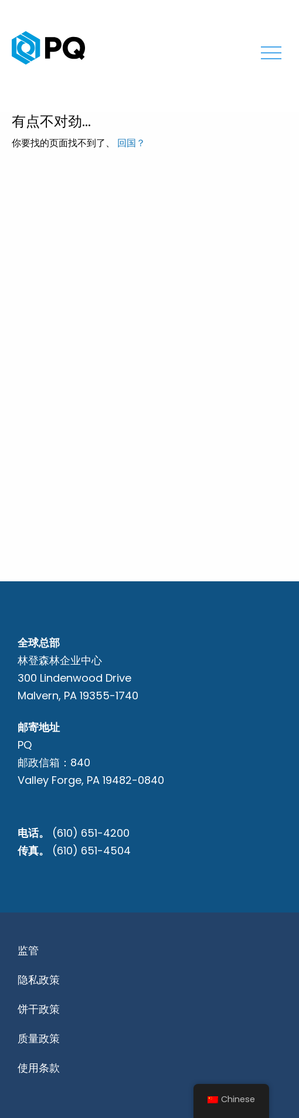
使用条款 (39, 1067)
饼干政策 (39, 1009)
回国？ (131, 143)
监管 (28, 950)
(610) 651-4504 (91, 850)
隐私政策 (39, 979)
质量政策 (39, 1038)
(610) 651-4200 (91, 833)
